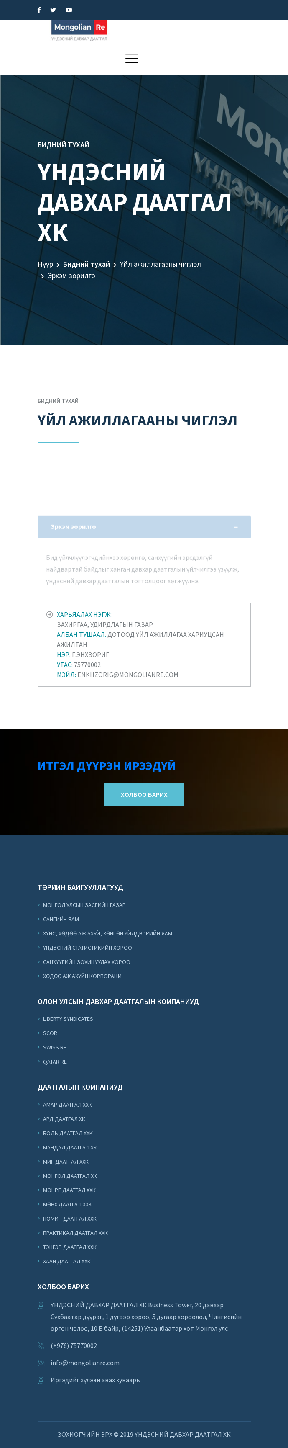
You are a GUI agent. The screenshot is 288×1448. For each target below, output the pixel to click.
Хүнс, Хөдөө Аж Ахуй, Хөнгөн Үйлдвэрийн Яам (107, 933)
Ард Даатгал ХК (63, 1119)
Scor (49, 1033)
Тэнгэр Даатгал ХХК (69, 1247)
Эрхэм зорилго (71, 275)
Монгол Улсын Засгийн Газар (84, 905)
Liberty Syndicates (67, 1019)
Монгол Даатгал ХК (69, 1176)
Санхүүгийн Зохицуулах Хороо (86, 962)
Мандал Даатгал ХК (69, 1147)
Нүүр (45, 264)
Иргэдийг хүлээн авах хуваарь (95, 1380)
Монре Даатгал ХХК (69, 1190)
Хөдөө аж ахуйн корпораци (82, 976)
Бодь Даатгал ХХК (67, 1133)
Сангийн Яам (60, 919)
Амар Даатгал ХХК (67, 1104)
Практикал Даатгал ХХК (75, 1233)
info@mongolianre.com (85, 1362)
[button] (131, 58)
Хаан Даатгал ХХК (66, 1261)
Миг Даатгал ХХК (65, 1161)
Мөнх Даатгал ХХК (67, 1204)
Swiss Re (54, 1047)
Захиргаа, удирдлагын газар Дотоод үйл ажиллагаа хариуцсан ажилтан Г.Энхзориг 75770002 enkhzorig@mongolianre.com (140, 644)
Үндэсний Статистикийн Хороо (87, 947)
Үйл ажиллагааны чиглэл (160, 264)
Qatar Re (54, 1061)
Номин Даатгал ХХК (69, 1218)
